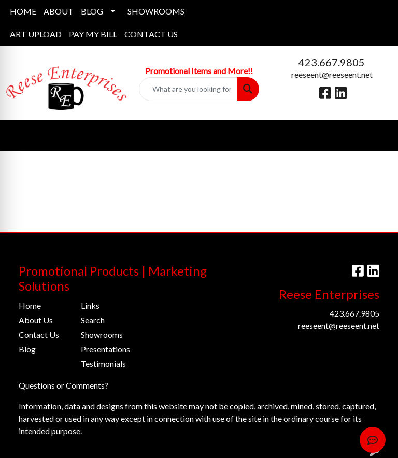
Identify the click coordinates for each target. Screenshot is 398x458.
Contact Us (39, 334)
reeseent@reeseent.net (332, 74)
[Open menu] (377, 135)
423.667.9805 (331, 62)
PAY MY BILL (93, 34)
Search (93, 320)
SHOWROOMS (155, 11)
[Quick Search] (188, 89)
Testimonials (103, 363)
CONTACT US (151, 34)
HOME (23, 11)
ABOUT (59, 11)
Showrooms (102, 334)
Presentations (105, 349)
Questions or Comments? (63, 385)
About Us (36, 320)
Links (90, 305)
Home (30, 305)
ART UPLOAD (36, 34)
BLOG (92, 11)
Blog (27, 349)
